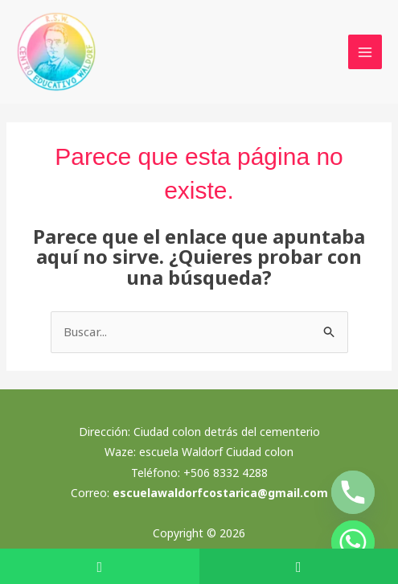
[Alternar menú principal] (365, 52)
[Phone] (353, 492)
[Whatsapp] (353, 542)
